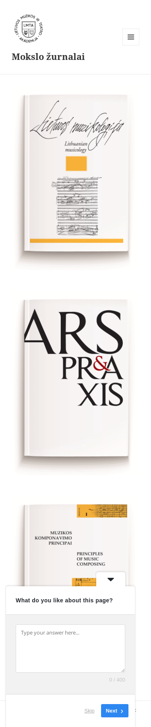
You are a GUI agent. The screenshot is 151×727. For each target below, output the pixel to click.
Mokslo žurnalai (48, 56)
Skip (90, 711)
